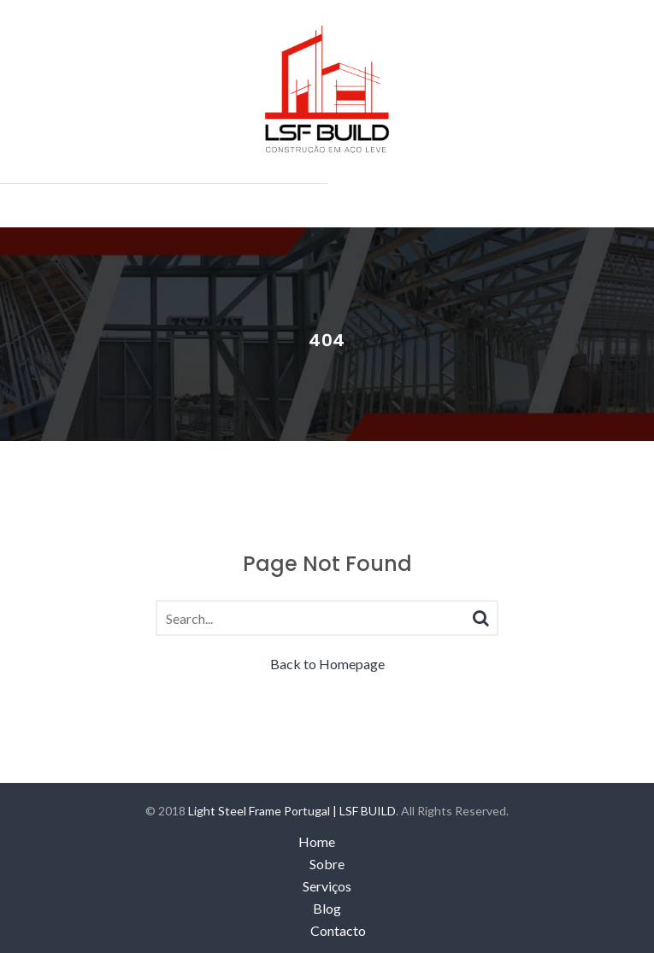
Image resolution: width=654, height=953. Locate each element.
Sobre (327, 864)
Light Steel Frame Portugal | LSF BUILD (292, 810)
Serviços (327, 886)
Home (316, 841)
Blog (327, 908)
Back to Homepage (327, 664)
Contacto (338, 930)
